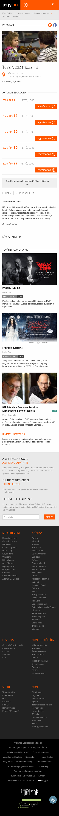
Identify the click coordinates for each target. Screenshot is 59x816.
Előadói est (37, 572)
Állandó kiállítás (39, 651)
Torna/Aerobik (8, 692)
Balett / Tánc (37, 550)
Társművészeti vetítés (42, 705)
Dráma (35, 560)
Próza (34, 576)
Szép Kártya (47, 757)
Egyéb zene (7, 554)
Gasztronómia (8, 648)
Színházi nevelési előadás (44, 607)
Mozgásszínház (39, 594)
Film (4, 658)
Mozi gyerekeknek (40, 727)
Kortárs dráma (38, 569)
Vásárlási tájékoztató (12, 757)
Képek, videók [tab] (25, 193)
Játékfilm (36, 714)
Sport (6, 687)
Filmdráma (37, 692)
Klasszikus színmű (40, 579)
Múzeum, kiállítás (43, 640)
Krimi (34, 591)
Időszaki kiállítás (39, 645)
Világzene (6, 557)
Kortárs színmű (39, 566)
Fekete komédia (39, 597)
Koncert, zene (11, 533)
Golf (4, 698)
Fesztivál (8, 640)
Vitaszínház (37, 623)
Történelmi (37, 648)
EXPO (35, 670)
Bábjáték (36, 557)
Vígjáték (35, 541)
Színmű (35, 582)
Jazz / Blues (7, 563)
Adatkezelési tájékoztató (18, 752)
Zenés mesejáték (40, 604)
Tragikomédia (38, 626)
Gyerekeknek (38, 664)
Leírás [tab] (6, 193)
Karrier (41, 776)
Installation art (38, 673)
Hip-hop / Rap (8, 566)
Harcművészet (8, 708)
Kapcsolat (29, 757)
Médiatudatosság (24, 761)
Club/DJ (6, 572)
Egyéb (35, 538)
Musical (35, 544)
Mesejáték (36, 547)
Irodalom (36, 601)
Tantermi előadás (40, 613)
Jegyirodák (8, 761)
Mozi (35, 687)
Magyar (43, 780)
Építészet (36, 667)
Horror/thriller (38, 711)
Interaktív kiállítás (40, 661)
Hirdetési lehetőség (44, 761)
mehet (49, 517)
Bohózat (35, 588)
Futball (5, 705)
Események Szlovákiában (23, 776)
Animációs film (38, 698)
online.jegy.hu (12, 484)
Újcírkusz (36, 610)
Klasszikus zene (9, 538)
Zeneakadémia (9, 415)
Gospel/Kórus (8, 569)
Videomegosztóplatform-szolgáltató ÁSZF (28, 747)
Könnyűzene (8, 560)
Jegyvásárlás (44, 106)
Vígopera (36, 629)
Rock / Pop (7, 550)
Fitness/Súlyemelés (11, 711)
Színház (37, 533)
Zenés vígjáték (38, 616)
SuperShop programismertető (20, 766)
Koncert (5, 651)
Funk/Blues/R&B (9, 576)
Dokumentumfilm (39, 717)
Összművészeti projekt (12, 645)
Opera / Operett (9, 547)
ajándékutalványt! (15, 462)
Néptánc (35, 619)
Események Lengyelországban (28, 771)
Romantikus (37, 708)
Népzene (6, 544)
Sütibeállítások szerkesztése (21, 780)
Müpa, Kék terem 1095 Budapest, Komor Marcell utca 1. (24, 75)
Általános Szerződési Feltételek (28, 743)
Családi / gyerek (9, 541)
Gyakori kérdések (41, 752)
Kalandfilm (37, 720)
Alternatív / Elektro (10, 579)
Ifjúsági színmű (39, 585)
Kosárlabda (7, 695)
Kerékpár (6, 701)
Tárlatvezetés (38, 654)
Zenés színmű (38, 563)
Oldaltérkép (43, 766)
